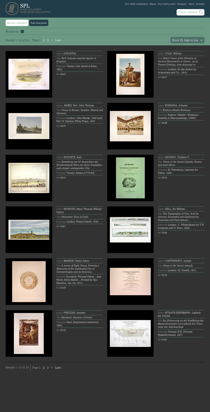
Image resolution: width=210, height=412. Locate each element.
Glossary (182, 4)
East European (39, 22)
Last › (58, 40)
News (191, 4)
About (153, 4)
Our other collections (136, 4)
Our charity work (167, 4)
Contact (200, 4)
